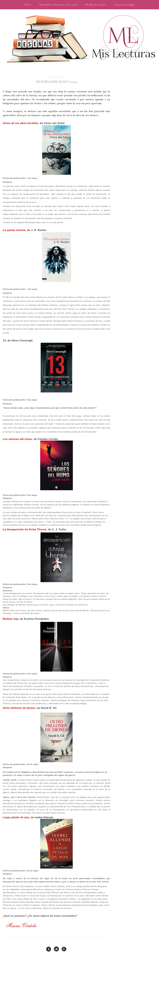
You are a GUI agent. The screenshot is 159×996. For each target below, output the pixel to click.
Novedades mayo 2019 (56, 82)
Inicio (27, 4)
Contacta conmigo (124, 4)
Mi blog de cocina (95, 4)
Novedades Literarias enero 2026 (58, 4)
